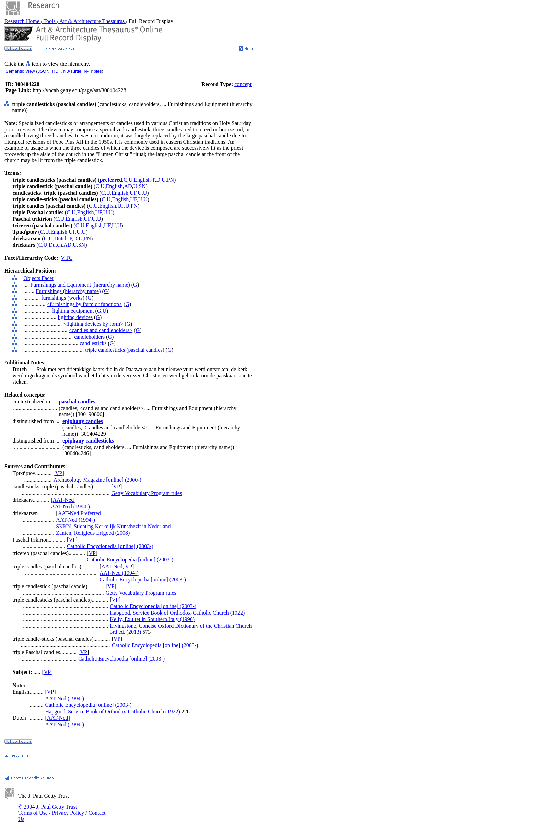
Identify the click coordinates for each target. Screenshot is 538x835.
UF (133, 193)
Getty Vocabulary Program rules (146, 493)
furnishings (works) (62, 298)
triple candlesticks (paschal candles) (124, 350)
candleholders (89, 337)
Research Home (22, 21)
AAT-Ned (63, 500)
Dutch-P (63, 238)
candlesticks (93, 343)
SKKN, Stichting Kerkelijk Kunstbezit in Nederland (113, 526)
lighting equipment (73, 311)
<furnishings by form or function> (84, 304)
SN (142, 186)
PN (170, 180)
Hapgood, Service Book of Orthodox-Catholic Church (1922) (177, 613)
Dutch (55, 245)
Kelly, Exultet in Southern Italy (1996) (152, 619)
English (114, 186)
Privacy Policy (68, 813)
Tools (49, 21)
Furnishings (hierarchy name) (68, 291)
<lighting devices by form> (93, 324)
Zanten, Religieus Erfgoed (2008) (93, 533)
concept (243, 84)
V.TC (66, 258)
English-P (144, 180)
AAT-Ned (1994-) (70, 506)
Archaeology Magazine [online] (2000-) (97, 480)
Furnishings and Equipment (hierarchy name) (80, 285)
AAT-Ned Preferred (79, 513)
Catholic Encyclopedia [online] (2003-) (110, 546)
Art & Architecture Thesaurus (92, 21)
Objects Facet (38, 278)
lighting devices (75, 317)
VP (58, 473)
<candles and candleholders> (100, 330)
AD (128, 186)
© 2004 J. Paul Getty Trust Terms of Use (47, 810)
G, (100, 311)
